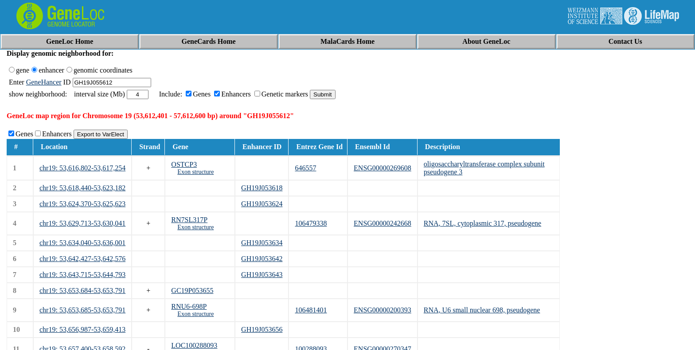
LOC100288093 (194, 345)
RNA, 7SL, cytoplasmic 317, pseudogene (482, 223)
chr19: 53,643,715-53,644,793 (82, 274)
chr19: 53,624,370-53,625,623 (82, 204)
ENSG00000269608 (382, 168)
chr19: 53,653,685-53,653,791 (82, 310)
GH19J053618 (261, 188)
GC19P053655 (192, 290)
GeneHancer (44, 82)
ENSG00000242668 (382, 223)
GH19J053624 (261, 204)
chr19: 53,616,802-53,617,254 (82, 168)
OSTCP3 (184, 164)
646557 (305, 168)
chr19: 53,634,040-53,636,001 (82, 242)
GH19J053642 (261, 258)
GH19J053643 (261, 274)
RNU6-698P (189, 306)
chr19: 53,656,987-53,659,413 (82, 329)
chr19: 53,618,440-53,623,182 (82, 188)
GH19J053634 (261, 242)
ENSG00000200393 (382, 310)
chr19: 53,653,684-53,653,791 (82, 290)
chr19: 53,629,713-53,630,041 (82, 223)
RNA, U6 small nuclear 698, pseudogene (482, 310)
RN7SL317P (189, 219)
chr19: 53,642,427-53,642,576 (82, 258)
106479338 (311, 223)
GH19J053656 (261, 329)
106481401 (311, 310)
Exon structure (195, 172)
